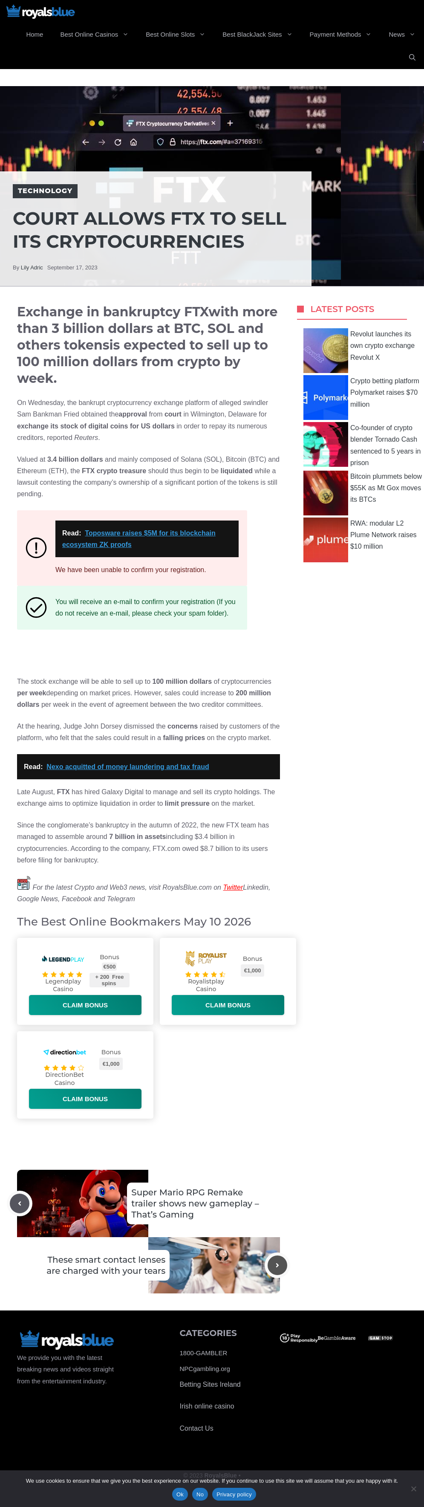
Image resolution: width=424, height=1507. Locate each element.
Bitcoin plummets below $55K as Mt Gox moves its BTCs (362, 493)
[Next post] (277, 1265)
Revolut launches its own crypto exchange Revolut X (359, 350)
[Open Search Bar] (412, 57)
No (200, 1494)
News (406, 34)
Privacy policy (234, 1494)
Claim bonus (85, 1005)
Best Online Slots (180, 34)
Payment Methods (345, 34)
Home (34, 34)
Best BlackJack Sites (261, 34)
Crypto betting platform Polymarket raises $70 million (361, 397)
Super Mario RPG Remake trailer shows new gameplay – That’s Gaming (195, 1203)
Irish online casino (207, 1406)
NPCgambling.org (205, 1368)
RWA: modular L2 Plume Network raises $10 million (360, 540)
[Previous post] (19, 1203)
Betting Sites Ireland (210, 1384)
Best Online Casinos (98, 34)
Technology (45, 191)
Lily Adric (32, 267)
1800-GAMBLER (204, 1353)
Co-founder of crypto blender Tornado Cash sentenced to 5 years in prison (362, 444)
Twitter (233, 887)
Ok (180, 1494)
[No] (413, 1488)
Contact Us (196, 1428)
